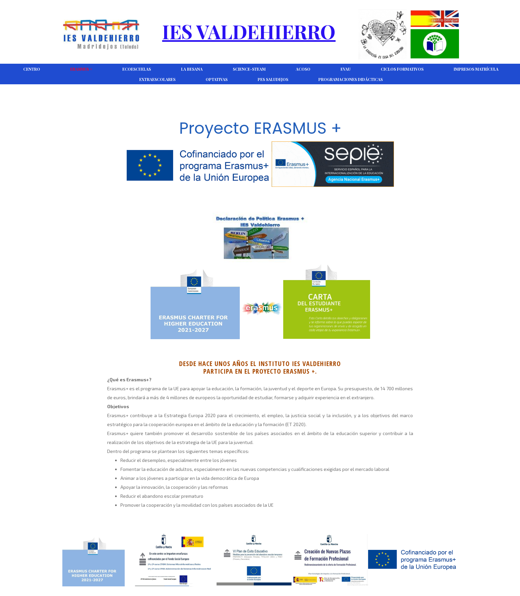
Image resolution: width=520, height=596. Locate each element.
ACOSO (303, 69)
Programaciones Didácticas (350, 79)
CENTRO (31, 69)
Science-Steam (249, 69)
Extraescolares (157, 79)
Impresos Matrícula (476, 69)
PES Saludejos (273, 79)
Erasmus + (81, 69)
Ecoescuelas (136, 69)
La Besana (192, 69)
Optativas (217, 79)
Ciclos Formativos (402, 69)
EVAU (346, 69)
